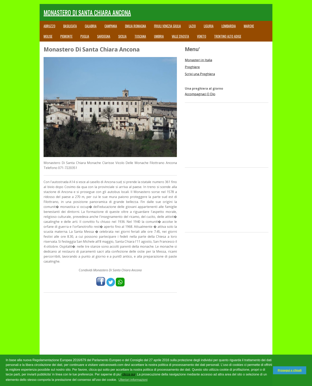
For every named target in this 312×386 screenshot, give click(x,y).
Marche (249, 26)
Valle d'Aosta (180, 36)
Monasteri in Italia (198, 60)
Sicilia (122, 36)
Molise (48, 36)
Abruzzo (49, 26)
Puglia (84, 36)
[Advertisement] (110, 324)
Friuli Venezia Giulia (167, 26)
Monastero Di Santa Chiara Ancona (87, 12)
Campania (110, 26)
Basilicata (70, 26)
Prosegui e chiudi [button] (290, 370)
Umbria (159, 36)
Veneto (201, 36)
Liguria (209, 26)
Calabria (91, 26)
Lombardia (228, 26)
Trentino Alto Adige (227, 36)
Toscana (140, 36)
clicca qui (128, 374)
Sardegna (103, 36)
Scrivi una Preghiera (200, 74)
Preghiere (192, 67)
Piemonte (66, 36)
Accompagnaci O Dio (200, 94)
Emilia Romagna (135, 26)
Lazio (192, 26)
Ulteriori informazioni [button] (132, 379)
